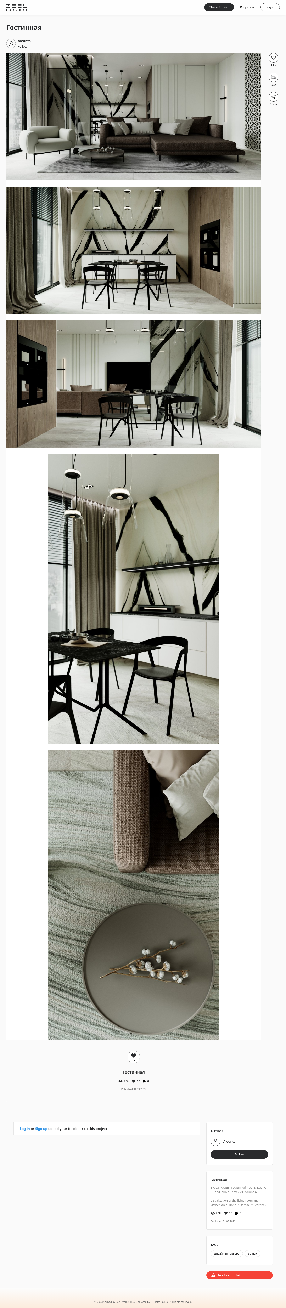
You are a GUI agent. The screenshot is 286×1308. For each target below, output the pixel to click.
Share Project (219, 7)
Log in (270, 7)
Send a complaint (230, 1275)
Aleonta (24, 41)
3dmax (252, 1253)
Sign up (41, 1128)
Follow (22, 46)
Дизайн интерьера (227, 1253)
